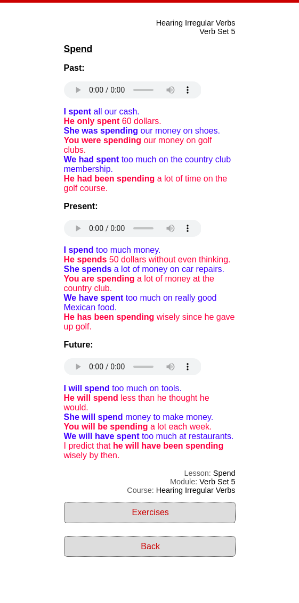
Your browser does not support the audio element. (132, 89)
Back (150, 546)
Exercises (150, 512)
